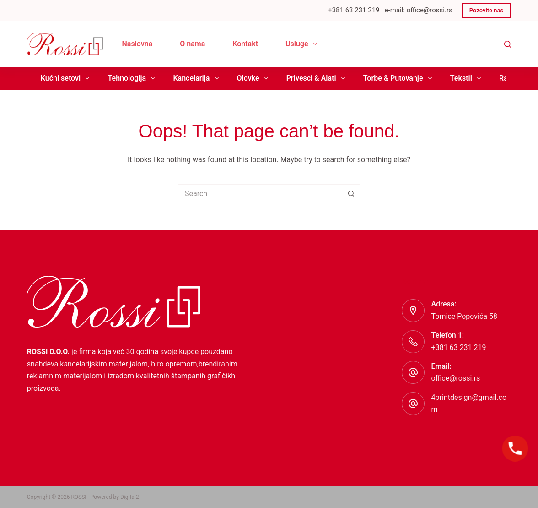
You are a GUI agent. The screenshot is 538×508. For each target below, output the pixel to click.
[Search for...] (260, 193)
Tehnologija (133, 78)
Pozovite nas (486, 10)
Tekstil (467, 78)
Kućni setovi (67, 78)
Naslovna (137, 43)
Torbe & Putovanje (399, 78)
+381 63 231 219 (458, 347)
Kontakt (245, 43)
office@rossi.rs (455, 378)
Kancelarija (197, 78)
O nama (192, 43)
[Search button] (351, 193)
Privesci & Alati (317, 78)
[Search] (507, 44)
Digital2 (129, 497)
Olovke (254, 78)
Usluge (303, 43)
